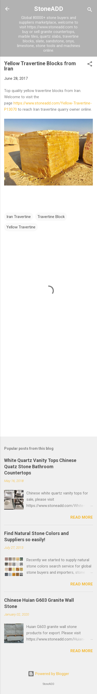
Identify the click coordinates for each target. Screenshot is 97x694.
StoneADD (48, 8)
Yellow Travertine (20, 227)
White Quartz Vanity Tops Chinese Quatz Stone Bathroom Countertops (40, 466)
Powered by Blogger (48, 673)
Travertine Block (51, 216)
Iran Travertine (18, 216)
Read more (81, 517)
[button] (90, 65)
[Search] (90, 10)
